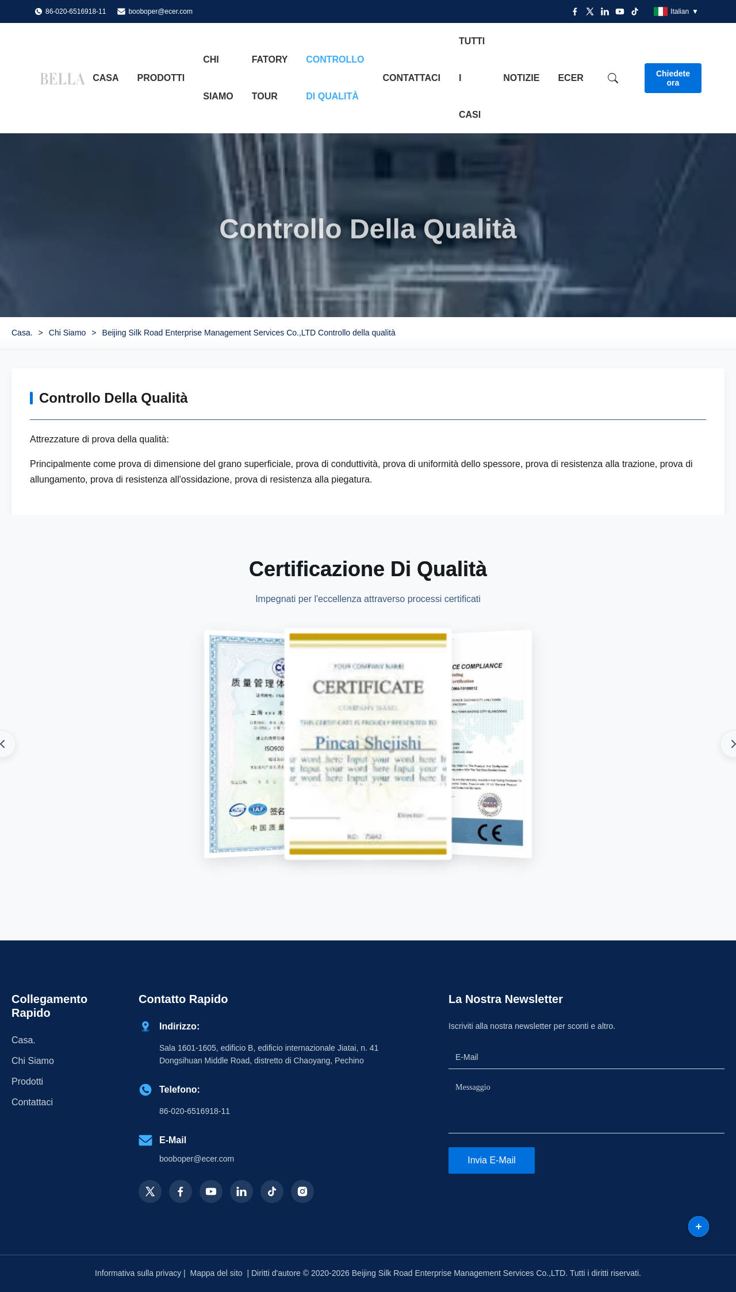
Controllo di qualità (335, 78)
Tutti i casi (472, 77)
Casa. (22, 332)
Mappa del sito (216, 1273)
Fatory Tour (270, 78)
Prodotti (161, 78)
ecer (570, 78)
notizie (521, 78)
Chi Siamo (67, 332)
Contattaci (411, 78)
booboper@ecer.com (160, 11)
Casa (105, 78)
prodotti (27, 1081)
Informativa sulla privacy (138, 1273)
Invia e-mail (491, 1160)
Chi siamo (218, 78)
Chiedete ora (673, 78)
